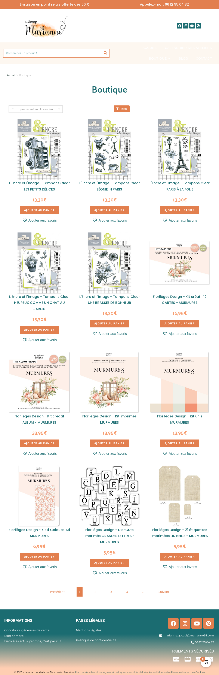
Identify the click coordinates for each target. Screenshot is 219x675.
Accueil (10, 75)
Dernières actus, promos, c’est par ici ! (32, 641)
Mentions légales (88, 630)
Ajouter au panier (39, 210)
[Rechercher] (105, 53)
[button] (39, 221)
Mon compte (14, 636)
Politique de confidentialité (96, 640)
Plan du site (82, 672)
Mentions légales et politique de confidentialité (118, 672)
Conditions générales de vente (26, 630)
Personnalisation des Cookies (188, 672)
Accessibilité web (158, 672)
